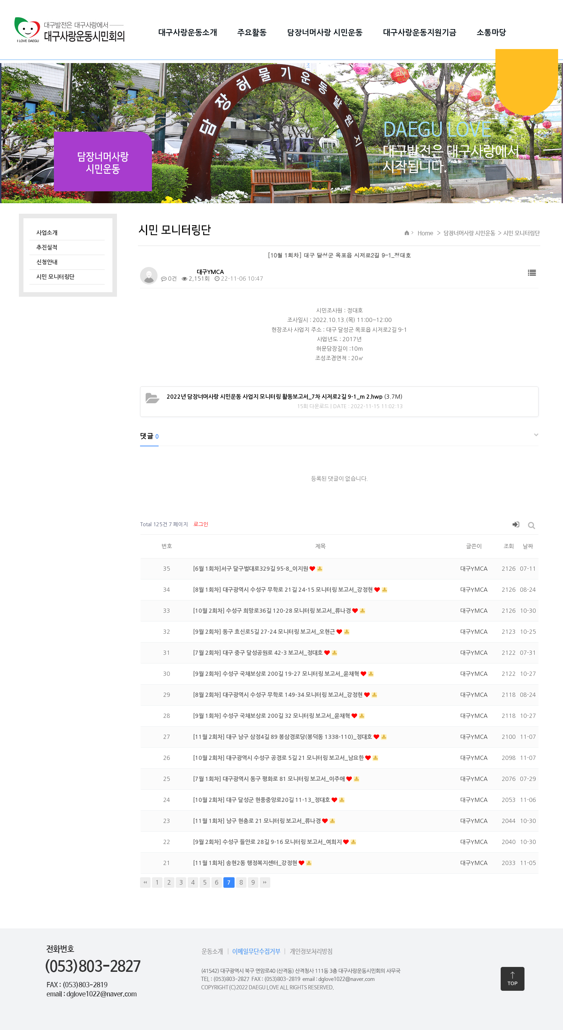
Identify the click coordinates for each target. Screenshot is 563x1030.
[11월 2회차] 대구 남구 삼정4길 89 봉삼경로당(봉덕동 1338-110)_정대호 (283, 737)
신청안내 (46, 262)
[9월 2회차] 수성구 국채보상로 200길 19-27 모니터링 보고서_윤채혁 (277, 674)
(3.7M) (285, 396)
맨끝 (265, 882)
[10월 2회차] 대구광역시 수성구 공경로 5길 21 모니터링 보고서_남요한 (279, 758)
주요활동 (252, 32)
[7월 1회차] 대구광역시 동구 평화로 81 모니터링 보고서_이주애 (269, 779)
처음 (145, 882)
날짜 (528, 546)
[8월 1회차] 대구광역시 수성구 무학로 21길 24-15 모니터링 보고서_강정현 (283, 589)
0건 (169, 278)
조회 (508, 546)
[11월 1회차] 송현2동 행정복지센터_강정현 (246, 863)
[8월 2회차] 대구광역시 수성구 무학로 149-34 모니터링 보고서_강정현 (278, 695)
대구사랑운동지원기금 (420, 32)
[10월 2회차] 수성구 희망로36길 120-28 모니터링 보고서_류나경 (272, 610)
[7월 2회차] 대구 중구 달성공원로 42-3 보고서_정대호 (258, 652)
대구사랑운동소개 (187, 32)
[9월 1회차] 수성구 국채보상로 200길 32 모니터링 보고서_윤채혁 (272, 716)
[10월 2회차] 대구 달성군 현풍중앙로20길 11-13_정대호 (262, 800)
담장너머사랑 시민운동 (325, 32)
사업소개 (46, 232)
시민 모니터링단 (55, 277)
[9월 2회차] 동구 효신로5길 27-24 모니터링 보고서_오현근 (264, 631)
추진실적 (46, 247)
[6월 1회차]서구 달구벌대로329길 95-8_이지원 (251, 568)
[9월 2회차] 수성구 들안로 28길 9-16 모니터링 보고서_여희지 (268, 842)
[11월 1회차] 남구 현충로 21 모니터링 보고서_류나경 (257, 821)
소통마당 (491, 32)
